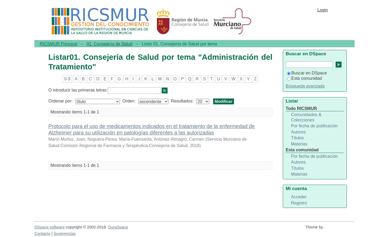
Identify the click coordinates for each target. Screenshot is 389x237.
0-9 (67, 79)
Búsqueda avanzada (305, 86)
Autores (298, 132)
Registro (299, 203)
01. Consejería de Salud (109, 44)
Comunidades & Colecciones (306, 117)
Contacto (42, 233)
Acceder (299, 197)
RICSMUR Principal (58, 44)
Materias (299, 144)
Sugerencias (65, 233)
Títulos (297, 138)
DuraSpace (118, 227)
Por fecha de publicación (314, 126)
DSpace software (49, 227)
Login (322, 10)
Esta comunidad (304, 78)
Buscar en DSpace (307, 73)
